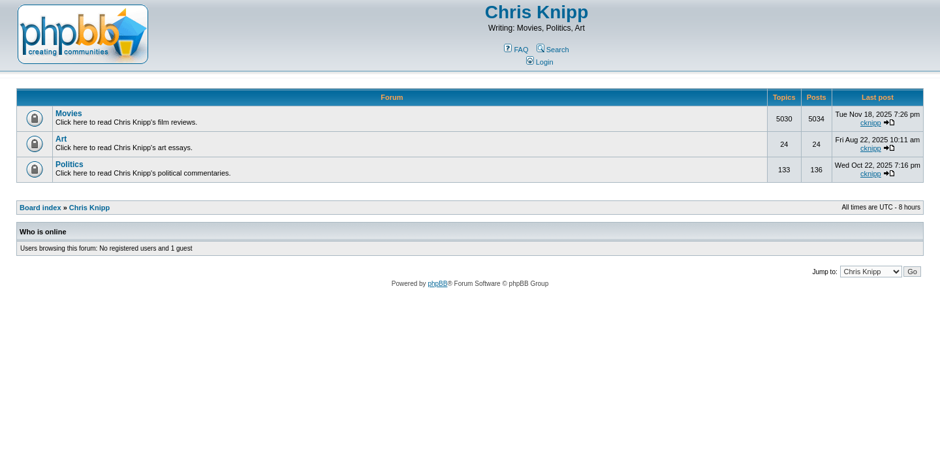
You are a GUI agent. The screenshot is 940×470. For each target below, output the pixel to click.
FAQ (516, 50)
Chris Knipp (537, 12)
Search (553, 50)
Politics (69, 164)
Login (540, 62)
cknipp (870, 123)
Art (61, 139)
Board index (40, 208)
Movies (68, 113)
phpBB (437, 283)
